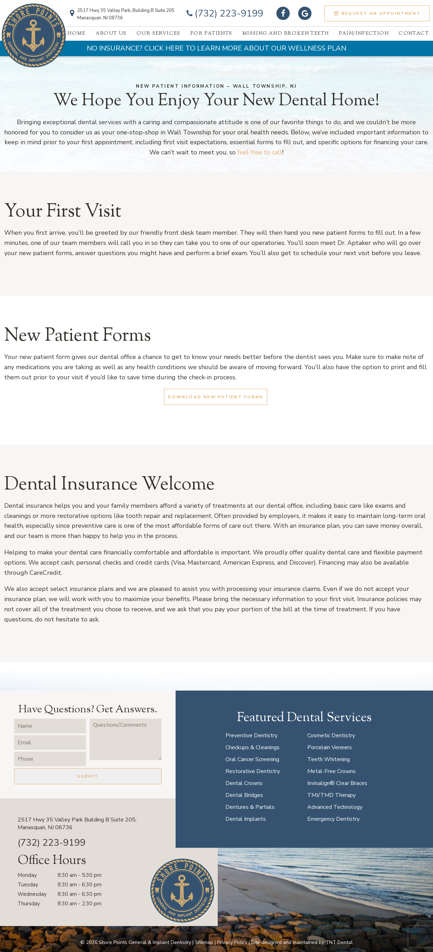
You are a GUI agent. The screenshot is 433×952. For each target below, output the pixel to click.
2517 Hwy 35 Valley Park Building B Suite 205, (109, 824)
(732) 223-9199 (223, 13)
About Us (111, 33)
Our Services (159, 33)
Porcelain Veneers (329, 747)
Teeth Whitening (328, 759)
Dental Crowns (244, 783)
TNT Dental (339, 942)
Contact (414, 33)
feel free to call (259, 152)
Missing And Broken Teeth (285, 33)
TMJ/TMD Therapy (331, 795)
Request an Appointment (376, 13)
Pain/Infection (364, 33)
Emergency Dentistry (333, 819)
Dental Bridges (244, 795)
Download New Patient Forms (215, 397)
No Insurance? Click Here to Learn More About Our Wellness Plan (216, 48)
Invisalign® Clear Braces (337, 783)
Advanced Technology (334, 807)
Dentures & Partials (250, 807)
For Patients (211, 33)
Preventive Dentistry (251, 735)
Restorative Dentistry (252, 771)
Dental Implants (245, 819)
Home (76, 33)
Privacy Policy (232, 942)
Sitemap (204, 942)
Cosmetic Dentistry (331, 735)
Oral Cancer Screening (252, 759)
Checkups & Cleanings (252, 747)
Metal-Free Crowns (331, 771)
